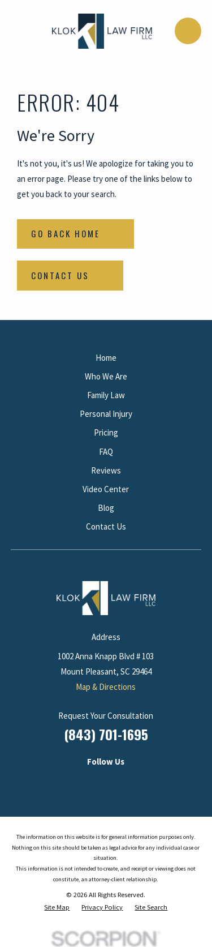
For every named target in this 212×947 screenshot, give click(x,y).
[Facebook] (118, 781)
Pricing (106, 432)
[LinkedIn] (70, 781)
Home (106, 357)
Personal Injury (106, 413)
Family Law (106, 395)
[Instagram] (94, 781)
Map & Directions (106, 686)
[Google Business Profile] (142, 781)
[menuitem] (57, 907)
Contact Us (106, 526)
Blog (106, 507)
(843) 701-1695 (106, 734)
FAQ (106, 451)
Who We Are (106, 376)
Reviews (106, 470)
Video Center (106, 489)
